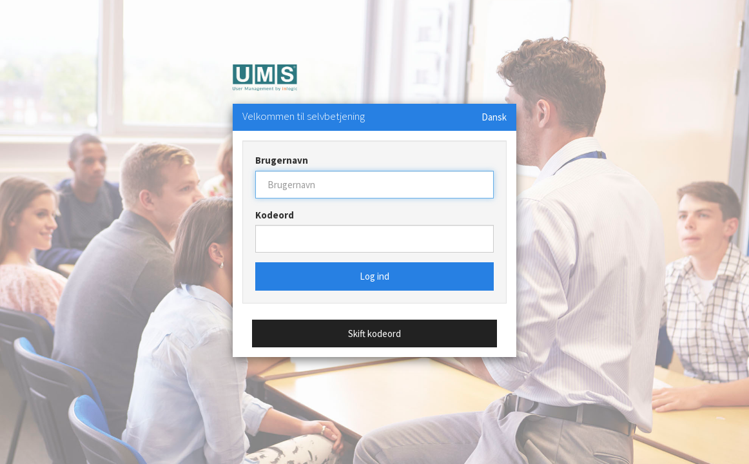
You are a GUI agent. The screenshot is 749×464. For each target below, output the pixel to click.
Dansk (494, 117)
